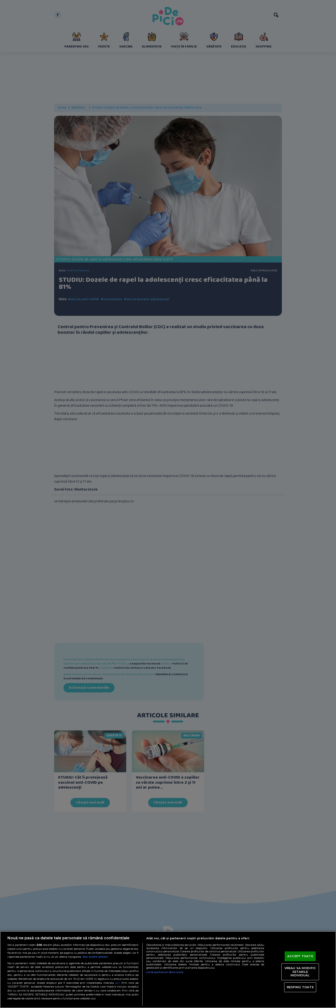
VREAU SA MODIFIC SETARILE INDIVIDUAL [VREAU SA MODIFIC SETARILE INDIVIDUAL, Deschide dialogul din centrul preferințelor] (300, 971)
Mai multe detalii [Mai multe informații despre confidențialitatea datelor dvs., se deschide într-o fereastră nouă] (95, 956)
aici (117, 982)
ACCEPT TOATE (300, 956)
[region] (168, 969)
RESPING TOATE (300, 987)
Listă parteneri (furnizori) (164, 972)
